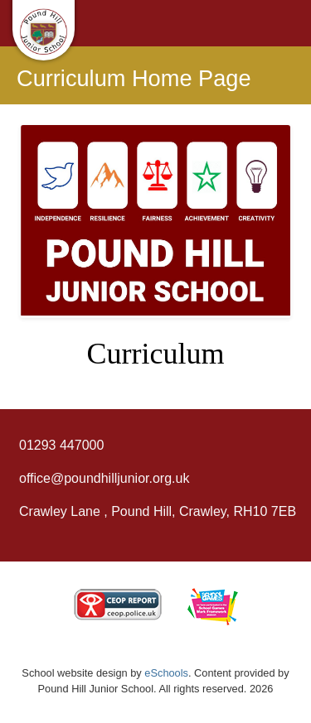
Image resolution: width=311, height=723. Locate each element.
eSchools (166, 673)
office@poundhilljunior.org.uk (104, 478)
